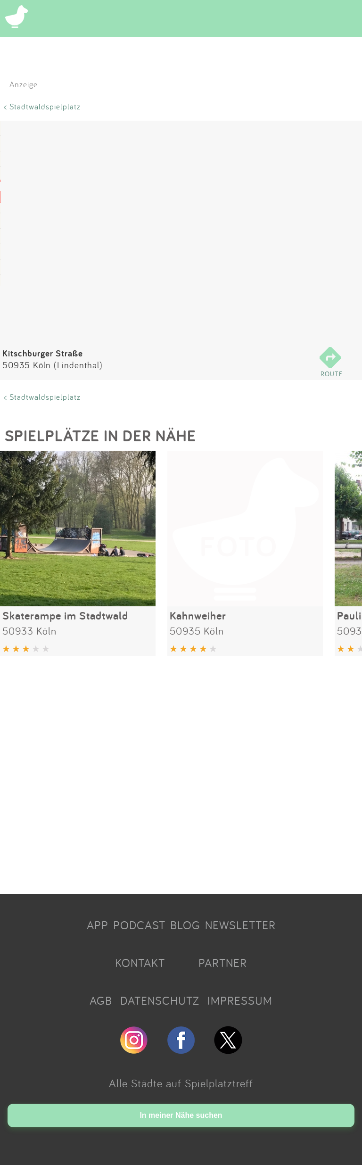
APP (97, 925)
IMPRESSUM (239, 1000)
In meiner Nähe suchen (181, 1115)
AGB (101, 1000)
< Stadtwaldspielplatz (42, 106)
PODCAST (139, 925)
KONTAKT (140, 962)
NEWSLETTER (240, 925)
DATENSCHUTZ (159, 1000)
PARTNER (222, 962)
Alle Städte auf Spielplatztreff (181, 1083)
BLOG (185, 925)
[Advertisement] (181, 771)
